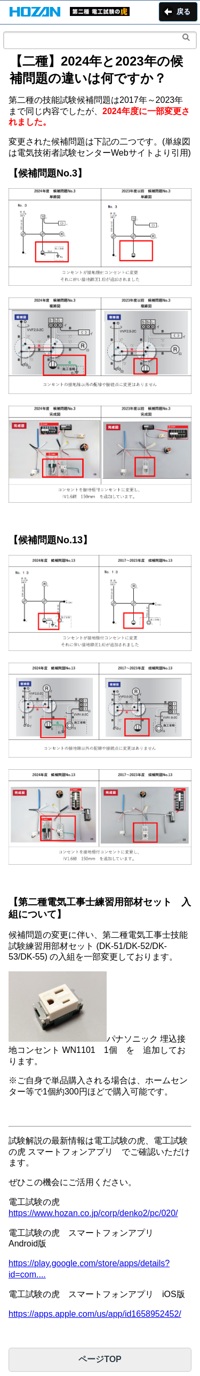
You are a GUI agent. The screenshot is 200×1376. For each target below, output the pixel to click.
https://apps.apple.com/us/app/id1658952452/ (95, 1313)
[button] (35, 12)
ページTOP (100, 1359)
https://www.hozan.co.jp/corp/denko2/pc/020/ (93, 1213)
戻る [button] (183, 11)
